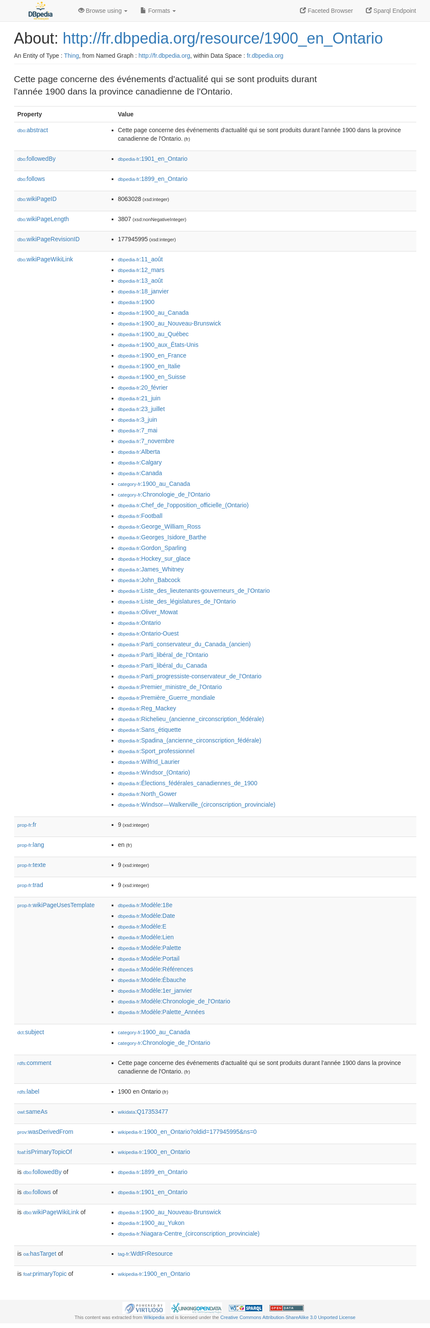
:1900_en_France (152, 355)
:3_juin (137, 419)
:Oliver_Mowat (148, 612)
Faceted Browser (326, 10)
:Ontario (139, 622)
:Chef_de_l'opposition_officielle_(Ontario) (183, 505)
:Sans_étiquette (149, 729)
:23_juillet (141, 408)
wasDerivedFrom (46, 1131)
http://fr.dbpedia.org (164, 55)
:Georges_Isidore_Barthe (162, 537)
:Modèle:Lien (146, 937)
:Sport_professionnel (156, 751)
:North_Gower (147, 793)
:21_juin (139, 398)
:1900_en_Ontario (154, 1151)
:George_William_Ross (159, 526)
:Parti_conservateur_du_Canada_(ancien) (184, 644)
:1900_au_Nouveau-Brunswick (169, 323)
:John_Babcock (149, 580)
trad (30, 884)
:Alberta (139, 451)
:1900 (136, 302)
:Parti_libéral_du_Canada (162, 665)
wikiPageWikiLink (45, 259)
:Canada (140, 473)
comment (34, 1062)
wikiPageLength (43, 219)
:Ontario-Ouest (148, 633)
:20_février (143, 387)
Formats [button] (158, 10)
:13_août (140, 280)
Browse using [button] (103, 10)
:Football (140, 515)
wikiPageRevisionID (49, 239)
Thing (71, 55)
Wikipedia (154, 1317)
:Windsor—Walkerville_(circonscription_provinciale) (197, 804)
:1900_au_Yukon (151, 1222)
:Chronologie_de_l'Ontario (164, 494)
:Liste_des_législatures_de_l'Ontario (177, 601)
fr (27, 824)
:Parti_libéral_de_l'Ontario (163, 654)
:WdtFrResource (145, 1253)
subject (31, 1032)
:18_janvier (143, 291)
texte (32, 864)
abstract (33, 130)
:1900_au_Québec (153, 334)
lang (31, 844)
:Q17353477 (143, 1111)
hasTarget (40, 1253)
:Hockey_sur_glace (154, 558)
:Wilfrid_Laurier (149, 761)
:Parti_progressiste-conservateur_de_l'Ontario (190, 676)
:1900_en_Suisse (152, 376)
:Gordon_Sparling (152, 547)
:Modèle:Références (155, 969)
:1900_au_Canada (153, 312)
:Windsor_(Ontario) (154, 772)
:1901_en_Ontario (152, 158)
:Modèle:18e (145, 905)
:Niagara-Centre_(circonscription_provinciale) (189, 1233)
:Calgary (140, 462)
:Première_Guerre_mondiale (166, 697)
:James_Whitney (151, 569)
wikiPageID (37, 198)
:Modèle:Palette (149, 947)
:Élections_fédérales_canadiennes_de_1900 (188, 783)
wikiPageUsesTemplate (56, 905)
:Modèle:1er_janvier (155, 990)
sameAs (32, 1111)
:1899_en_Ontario (152, 178)
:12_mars (141, 269)
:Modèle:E (142, 926)
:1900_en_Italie (149, 366)
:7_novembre (146, 441)
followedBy (37, 158)
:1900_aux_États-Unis (158, 344)
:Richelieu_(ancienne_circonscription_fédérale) (191, 719)
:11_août (140, 259)
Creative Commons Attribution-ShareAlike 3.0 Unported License (288, 1317)
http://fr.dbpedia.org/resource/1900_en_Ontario (223, 38)
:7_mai (137, 430)
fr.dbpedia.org (265, 55)
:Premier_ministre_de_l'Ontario (170, 686)
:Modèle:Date (146, 915)
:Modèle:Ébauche (152, 979)
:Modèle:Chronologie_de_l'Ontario (174, 1001)
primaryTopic (45, 1273)
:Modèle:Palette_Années (161, 1012)
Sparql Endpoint (391, 10)
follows (31, 178)
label (28, 1091)
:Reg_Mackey (147, 708)
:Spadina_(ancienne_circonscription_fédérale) (189, 740)
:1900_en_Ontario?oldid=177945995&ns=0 (187, 1131)
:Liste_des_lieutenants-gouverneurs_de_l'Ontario (194, 590)
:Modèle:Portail (149, 958)
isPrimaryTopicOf (45, 1151)
